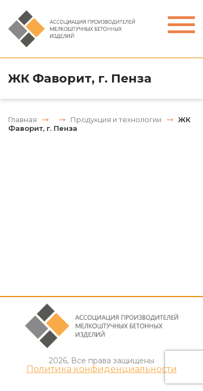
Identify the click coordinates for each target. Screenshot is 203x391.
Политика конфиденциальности (102, 369)
